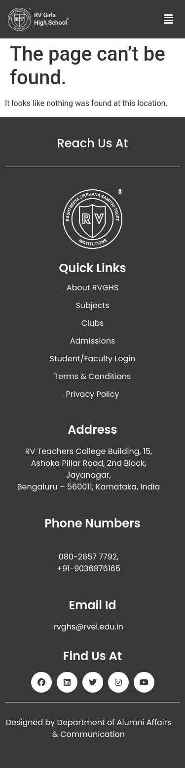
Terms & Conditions (92, 376)
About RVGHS (93, 287)
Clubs (92, 323)
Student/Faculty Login (93, 358)
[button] (168, 19)
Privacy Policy (92, 394)
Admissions (92, 341)
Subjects (92, 305)
